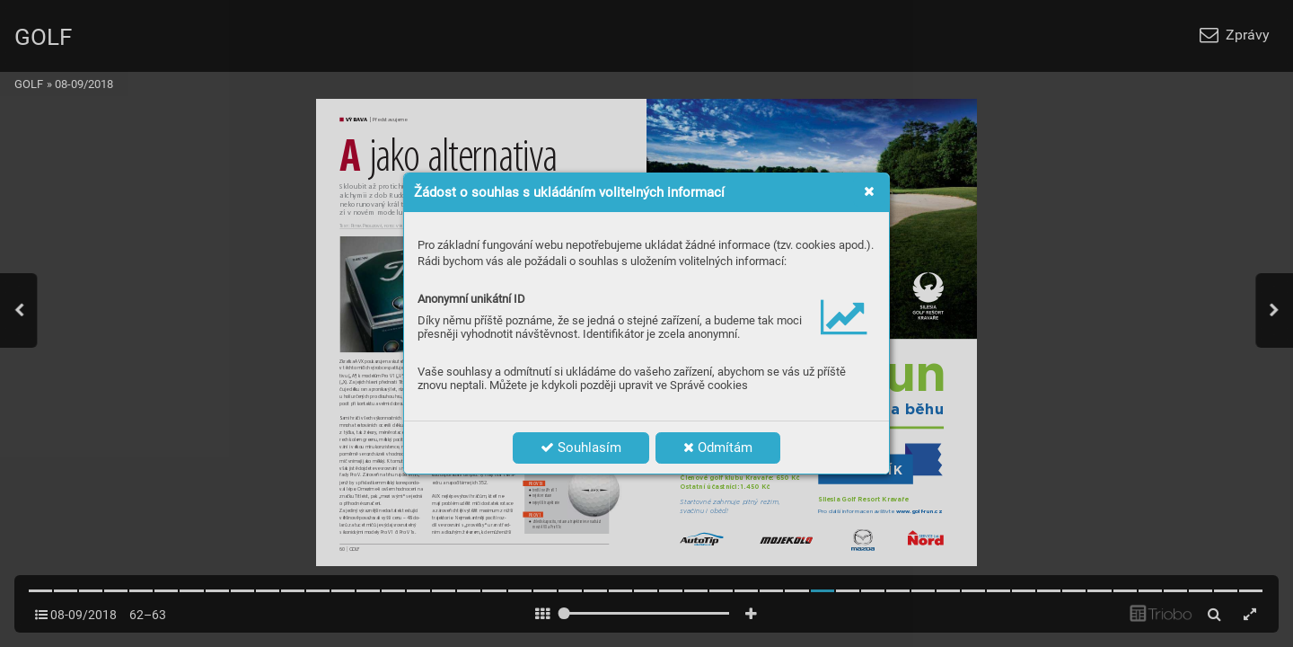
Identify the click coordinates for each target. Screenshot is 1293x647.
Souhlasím (581, 447)
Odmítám (717, 447)
